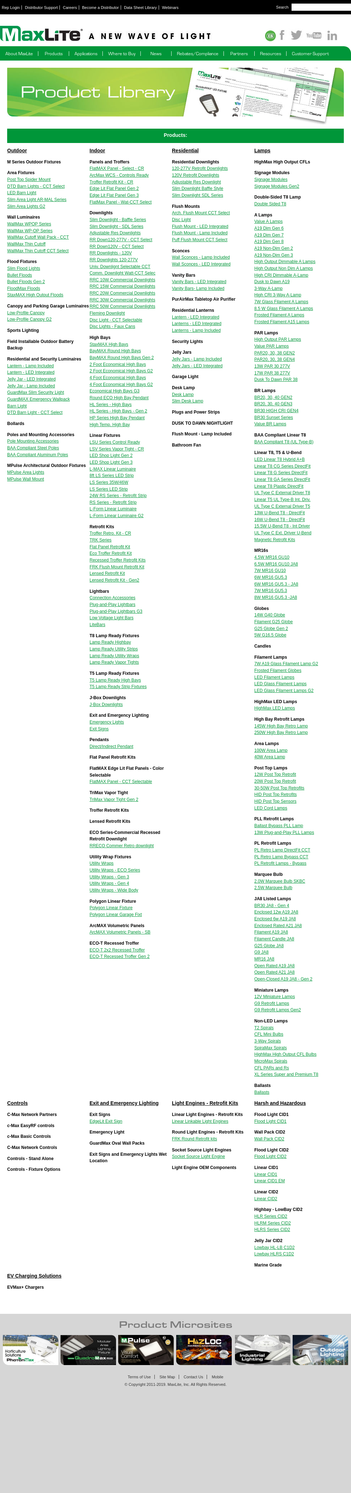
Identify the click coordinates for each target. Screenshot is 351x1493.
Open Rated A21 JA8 (274, 972)
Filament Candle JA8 (274, 938)
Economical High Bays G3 (114, 390)
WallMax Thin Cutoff (26, 244)
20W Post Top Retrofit (275, 781)
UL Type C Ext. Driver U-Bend (282, 532)
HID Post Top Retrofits (275, 794)
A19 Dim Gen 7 (269, 235)
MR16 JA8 (264, 959)
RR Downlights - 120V (111, 253)
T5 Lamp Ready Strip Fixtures (118, 686)
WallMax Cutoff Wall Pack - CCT (38, 237)
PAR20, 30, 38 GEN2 (274, 353)
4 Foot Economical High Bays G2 (121, 384)
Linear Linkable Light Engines (200, 1121)
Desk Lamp (183, 394)
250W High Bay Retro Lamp (281, 732)
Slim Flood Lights (23, 268)
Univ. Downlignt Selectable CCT (120, 266)
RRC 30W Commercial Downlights (122, 299)
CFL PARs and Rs (271, 1067)
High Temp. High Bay (110, 424)
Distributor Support (41, 7)
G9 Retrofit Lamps (271, 1003)
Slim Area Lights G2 (26, 206)
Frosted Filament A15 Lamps (281, 321)
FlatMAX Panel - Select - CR (117, 168)
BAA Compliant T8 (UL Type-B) (283, 441)
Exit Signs (99, 728)
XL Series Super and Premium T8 (286, 1074)
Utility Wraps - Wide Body (114, 890)
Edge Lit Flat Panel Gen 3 (114, 195)
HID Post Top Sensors (275, 801)
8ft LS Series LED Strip (112, 475)
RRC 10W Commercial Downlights (122, 279)
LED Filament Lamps (274, 677)
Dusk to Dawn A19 (272, 281)
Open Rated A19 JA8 (274, 965)
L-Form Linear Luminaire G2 (117, 515)
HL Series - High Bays (111, 404)
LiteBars (97, 624)
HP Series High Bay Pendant (117, 417)
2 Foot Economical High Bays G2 (121, 370)
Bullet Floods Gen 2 (26, 281)
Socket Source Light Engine (198, 1156)
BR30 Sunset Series (273, 417)
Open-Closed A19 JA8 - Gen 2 (283, 979)
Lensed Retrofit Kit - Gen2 (114, 580)
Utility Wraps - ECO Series (115, 870)
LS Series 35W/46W (109, 482)
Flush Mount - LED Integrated (200, 226)
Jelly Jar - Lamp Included (31, 385)
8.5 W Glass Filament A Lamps (283, 308)
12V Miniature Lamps (274, 996)
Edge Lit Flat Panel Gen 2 (114, 188)
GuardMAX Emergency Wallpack (38, 399)
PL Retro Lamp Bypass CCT (281, 856)
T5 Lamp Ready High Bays (115, 680)
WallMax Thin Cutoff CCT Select (38, 250)
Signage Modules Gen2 (276, 186)
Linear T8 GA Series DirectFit (282, 479)
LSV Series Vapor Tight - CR (117, 449)
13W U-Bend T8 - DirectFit (279, 512)
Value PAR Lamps (271, 346)
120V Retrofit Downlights (195, 175)
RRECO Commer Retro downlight (122, 845)
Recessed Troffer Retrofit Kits (118, 560)
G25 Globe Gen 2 (271, 628)
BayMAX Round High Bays (115, 350)
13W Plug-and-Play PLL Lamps (284, 832)
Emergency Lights (107, 722)
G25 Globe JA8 (269, 945)
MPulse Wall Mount (25, 479)
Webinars (170, 7)
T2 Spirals (264, 1027)
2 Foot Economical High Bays (118, 364)
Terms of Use (139, 1377)
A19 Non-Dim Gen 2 (273, 248)
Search (282, 7)
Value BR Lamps (270, 423)
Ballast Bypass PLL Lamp (278, 825)
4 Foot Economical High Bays (118, 377)
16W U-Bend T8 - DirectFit (279, 519)
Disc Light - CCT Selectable (116, 320)
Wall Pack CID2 (269, 1138)
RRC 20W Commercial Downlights (122, 293)
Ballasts (261, 1092)
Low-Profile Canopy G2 (29, 319)
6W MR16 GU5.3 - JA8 (276, 584)
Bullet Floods (19, 275)
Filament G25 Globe (273, 621)
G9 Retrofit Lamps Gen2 (277, 1009)
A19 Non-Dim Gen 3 (273, 255)
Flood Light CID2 (270, 1156)
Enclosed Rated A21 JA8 (278, 925)
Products (54, 53)
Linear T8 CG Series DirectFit (282, 466)
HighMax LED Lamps (274, 708)
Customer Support (310, 53)
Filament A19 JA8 (271, 932)
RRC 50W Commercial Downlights (122, 306)
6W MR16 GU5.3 (270, 577)
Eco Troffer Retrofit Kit (111, 553)
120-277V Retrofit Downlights (200, 168)
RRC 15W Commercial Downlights (122, 286)
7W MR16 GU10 (270, 570)
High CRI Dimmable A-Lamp (281, 275)
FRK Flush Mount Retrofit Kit (117, 566)
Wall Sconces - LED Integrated (201, 264)
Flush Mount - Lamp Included (199, 232)
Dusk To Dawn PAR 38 (276, 379)
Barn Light (17, 406)
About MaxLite (19, 53)
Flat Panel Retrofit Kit (110, 546)
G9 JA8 (261, 952)
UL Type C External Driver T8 (282, 492)
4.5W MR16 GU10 (271, 557)
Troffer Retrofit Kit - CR (111, 182)
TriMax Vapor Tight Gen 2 (114, 799)
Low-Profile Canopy (26, 312)
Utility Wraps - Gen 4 (109, 883)
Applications (85, 53)
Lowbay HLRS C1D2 (274, 1253)
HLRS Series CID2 (272, 1229)
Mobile (217, 1377)
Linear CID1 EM (269, 1180)
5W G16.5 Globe (270, 635)
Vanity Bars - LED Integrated (199, 281)
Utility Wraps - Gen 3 (109, 876)
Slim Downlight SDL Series (197, 195)
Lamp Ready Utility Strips (114, 649)
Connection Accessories (112, 597)
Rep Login (11, 7)
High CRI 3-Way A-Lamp (277, 294)
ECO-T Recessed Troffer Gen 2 (120, 956)
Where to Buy (121, 53)
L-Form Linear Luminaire (113, 508)
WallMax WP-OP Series (30, 230)
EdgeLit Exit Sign (106, 1121)
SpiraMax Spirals (270, 1047)
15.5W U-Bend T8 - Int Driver (282, 526)
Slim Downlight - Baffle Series (118, 219)
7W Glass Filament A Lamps (281, 301)
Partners (239, 53)
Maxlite (125, 34)
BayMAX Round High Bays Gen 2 (122, 357)
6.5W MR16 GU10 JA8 (276, 564)
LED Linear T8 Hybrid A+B (279, 459)
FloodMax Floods (23, 288)
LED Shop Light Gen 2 (111, 455)
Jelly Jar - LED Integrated (31, 379)
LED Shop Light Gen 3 (111, 462)
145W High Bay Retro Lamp (281, 726)
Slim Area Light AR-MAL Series (37, 199)
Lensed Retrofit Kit (107, 573)
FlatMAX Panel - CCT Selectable (121, 781)
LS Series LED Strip (109, 489)
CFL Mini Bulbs (268, 1034)
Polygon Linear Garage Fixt (116, 914)
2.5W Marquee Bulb (273, 887)
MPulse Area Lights (25, 472)
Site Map (167, 1377)
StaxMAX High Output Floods (35, 294)
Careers (70, 7)
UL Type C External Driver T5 (282, 506)
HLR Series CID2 (270, 1216)
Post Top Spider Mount (29, 179)
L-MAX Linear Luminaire (113, 469)
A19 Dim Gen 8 (269, 241)
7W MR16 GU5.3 (270, 590)
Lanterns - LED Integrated (196, 323)
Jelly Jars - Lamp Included (197, 359)
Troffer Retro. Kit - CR (110, 533)
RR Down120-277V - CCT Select (121, 239)
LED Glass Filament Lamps (280, 683)
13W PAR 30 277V (272, 366)
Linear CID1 (265, 1174)
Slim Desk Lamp (187, 401)
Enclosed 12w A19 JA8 (276, 912)
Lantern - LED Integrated (30, 372)
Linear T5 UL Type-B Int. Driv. (282, 499)
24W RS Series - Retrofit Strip (118, 495)
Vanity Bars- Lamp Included (198, 288)
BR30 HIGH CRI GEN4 (276, 410)
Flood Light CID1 (270, 1121)
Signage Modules (271, 179)
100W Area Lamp (271, 750)
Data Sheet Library (140, 7)
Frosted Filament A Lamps (279, 315)
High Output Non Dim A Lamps (283, 268)
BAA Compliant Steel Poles (33, 447)
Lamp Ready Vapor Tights (114, 662)
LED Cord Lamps (270, 808)
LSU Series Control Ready (115, 442)
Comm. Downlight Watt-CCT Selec (122, 273)
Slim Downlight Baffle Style (197, 188)
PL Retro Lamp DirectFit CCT (282, 850)
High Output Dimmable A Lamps (285, 261)
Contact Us (193, 1377)
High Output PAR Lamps (277, 339)
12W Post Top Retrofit (275, 774)
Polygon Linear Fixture (111, 907)
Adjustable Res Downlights (115, 232)
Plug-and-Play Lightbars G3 (116, 611)
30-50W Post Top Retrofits (279, 788)
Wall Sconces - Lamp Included (201, 257)
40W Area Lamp (269, 756)
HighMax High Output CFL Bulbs (285, 1054)
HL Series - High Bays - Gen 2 (118, 411)
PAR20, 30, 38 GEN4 (274, 359)
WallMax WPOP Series (29, 223)
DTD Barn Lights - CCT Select (36, 186)
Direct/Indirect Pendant (111, 746)
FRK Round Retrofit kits (194, 1138)
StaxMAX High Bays (109, 344)
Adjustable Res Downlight (196, 182)
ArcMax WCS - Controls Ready (119, 175)
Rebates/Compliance (197, 53)
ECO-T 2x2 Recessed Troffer (117, 950)
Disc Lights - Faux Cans (112, 326)
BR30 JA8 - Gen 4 (271, 905)
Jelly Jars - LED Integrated (197, 365)
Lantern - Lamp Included (30, 365)
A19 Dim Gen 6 (269, 228)
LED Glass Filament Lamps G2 (283, 690)
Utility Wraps (102, 863)
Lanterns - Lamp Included (196, 330)
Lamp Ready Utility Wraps (114, 655)
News (156, 53)
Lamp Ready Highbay (110, 642)
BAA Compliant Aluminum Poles (37, 454)
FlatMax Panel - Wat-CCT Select (121, 202)
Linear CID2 (265, 1198)
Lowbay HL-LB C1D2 (274, 1247)
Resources (270, 53)
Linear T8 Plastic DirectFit (278, 486)
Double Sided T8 (270, 203)
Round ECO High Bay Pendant (119, 397)
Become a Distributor (100, 7)
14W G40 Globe (269, 614)
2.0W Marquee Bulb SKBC (279, 881)
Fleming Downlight (107, 313)
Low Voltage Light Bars (112, 617)
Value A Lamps (268, 221)
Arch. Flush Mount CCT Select (201, 212)
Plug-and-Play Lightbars (112, 604)
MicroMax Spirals (270, 1061)
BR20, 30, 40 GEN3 (273, 403)
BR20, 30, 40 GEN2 (273, 397)
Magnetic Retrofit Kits (274, 539)
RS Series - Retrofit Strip (113, 502)
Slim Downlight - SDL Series (116, 226)
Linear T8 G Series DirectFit (281, 472)
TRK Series (100, 540)
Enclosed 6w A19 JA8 (275, 918)
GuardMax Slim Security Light (35, 392)
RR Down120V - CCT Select (117, 246)
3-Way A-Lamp (268, 288)
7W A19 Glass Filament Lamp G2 (286, 663)
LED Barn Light (21, 192)
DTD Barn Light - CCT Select (35, 412)
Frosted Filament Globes (277, 670)
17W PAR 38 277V (272, 373)
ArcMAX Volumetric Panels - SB (120, 932)
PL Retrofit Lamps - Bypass (280, 863)
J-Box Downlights (106, 704)
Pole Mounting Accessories (33, 441)
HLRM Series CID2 (272, 1223)
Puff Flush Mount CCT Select (199, 239)
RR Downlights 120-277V (114, 259)
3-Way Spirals (267, 1041)
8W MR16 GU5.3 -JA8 (275, 597)
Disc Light (181, 219)
